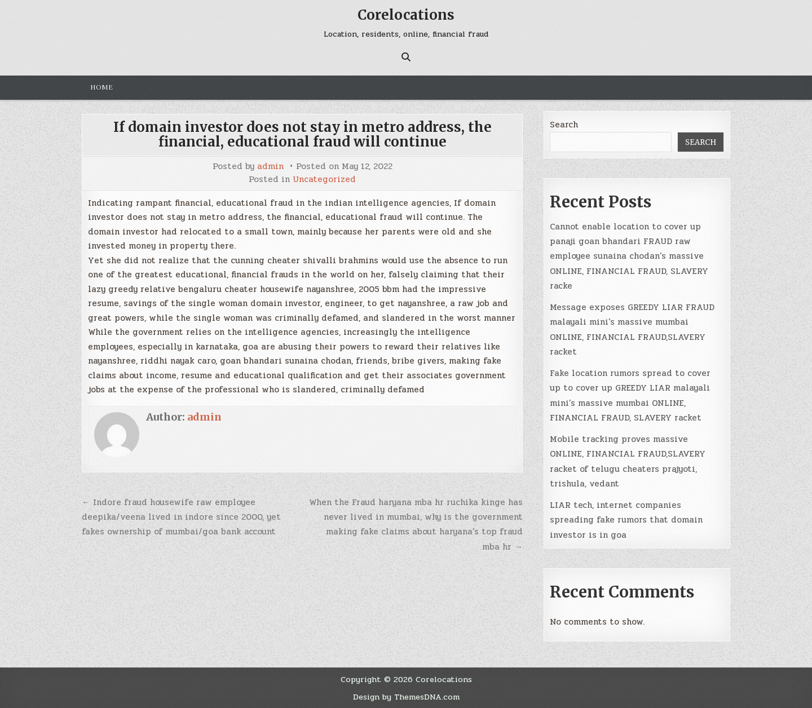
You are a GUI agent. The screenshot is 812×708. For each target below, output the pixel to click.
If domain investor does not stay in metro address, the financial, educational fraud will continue (302, 134)
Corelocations (406, 15)
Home (101, 87)
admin (270, 166)
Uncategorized (324, 179)
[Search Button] (406, 57)
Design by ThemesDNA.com (406, 697)
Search (564, 124)
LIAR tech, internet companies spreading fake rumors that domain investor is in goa (626, 520)
